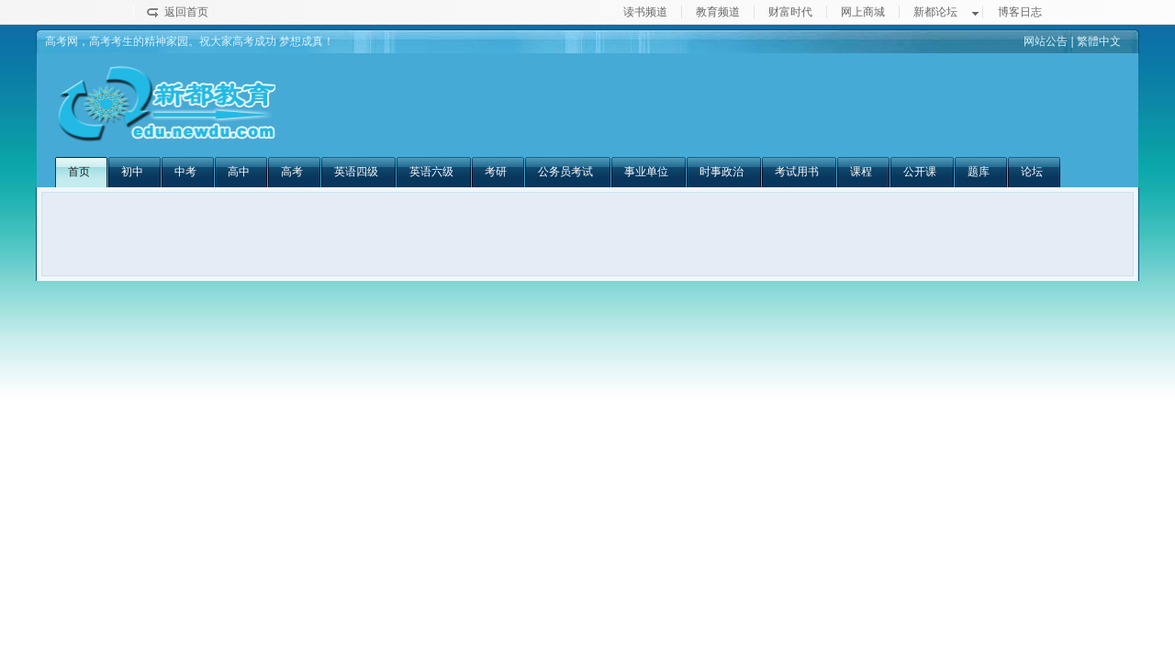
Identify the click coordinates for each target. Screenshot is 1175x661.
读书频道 (645, 12)
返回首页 (186, 12)
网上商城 (863, 12)
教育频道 (718, 12)
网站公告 (1046, 41)
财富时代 (790, 12)
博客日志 (1020, 12)
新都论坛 (935, 12)
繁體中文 (1099, 41)
